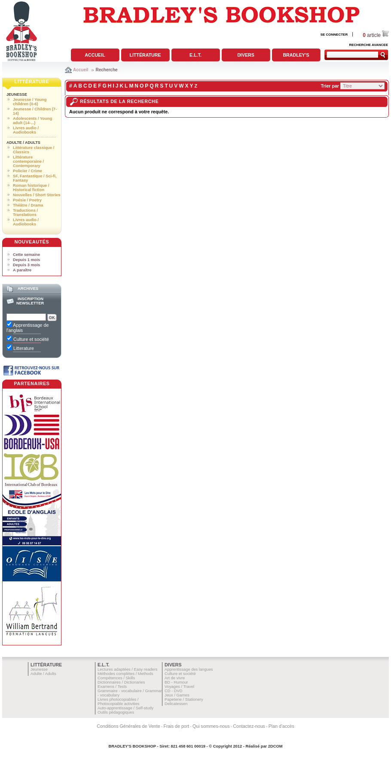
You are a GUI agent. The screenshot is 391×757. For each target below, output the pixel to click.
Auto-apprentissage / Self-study (125, 708)
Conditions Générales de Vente (128, 726)
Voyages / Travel (179, 686)
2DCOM (275, 746)
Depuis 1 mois (26, 260)
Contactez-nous (249, 726)
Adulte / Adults (23, 142)
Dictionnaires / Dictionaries (121, 682)
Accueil (95, 55)
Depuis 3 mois (26, 265)
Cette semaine (26, 254)
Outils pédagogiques (116, 712)
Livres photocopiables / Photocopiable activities (119, 701)
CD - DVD (173, 691)
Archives (28, 288)
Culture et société (180, 674)
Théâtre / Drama (28, 205)
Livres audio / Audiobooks (26, 130)
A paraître (22, 270)
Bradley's (296, 55)
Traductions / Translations (25, 212)
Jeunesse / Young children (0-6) (29, 101)
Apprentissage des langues (189, 669)
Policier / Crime (27, 171)
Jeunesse (16, 94)
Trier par (330, 85)
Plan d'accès (281, 726)
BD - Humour (176, 682)
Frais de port (176, 726)
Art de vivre (175, 678)
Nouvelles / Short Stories (36, 195)
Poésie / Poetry (27, 200)
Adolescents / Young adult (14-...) (32, 120)
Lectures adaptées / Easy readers (128, 669)
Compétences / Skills (116, 678)
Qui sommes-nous (210, 726)
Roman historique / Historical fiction (31, 187)
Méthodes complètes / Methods (125, 674)
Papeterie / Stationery (184, 699)
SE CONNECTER (334, 34)
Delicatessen (176, 704)
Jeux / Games (177, 695)
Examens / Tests (112, 686)
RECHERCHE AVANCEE (368, 45)
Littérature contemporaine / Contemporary (28, 161)
